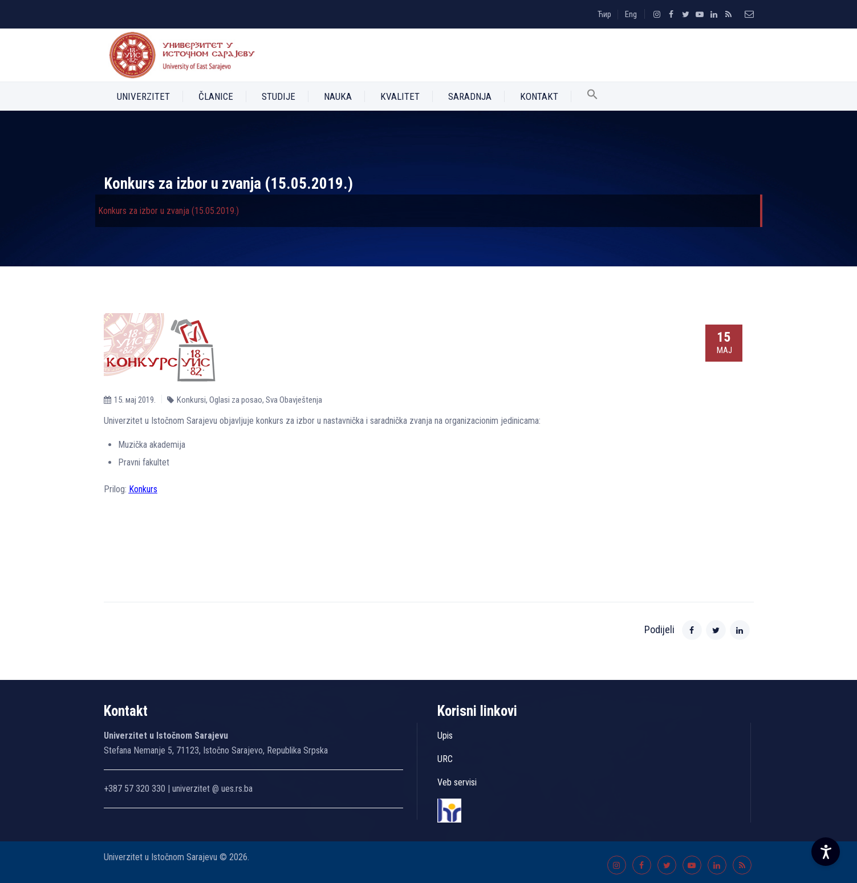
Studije (278, 96)
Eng (631, 14)
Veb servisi (457, 782)
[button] (592, 96)
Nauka (338, 96)
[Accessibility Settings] (825, 851)
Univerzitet (143, 96)
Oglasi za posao (235, 400)
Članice (215, 96)
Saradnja (470, 96)
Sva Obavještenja (294, 400)
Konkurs (143, 489)
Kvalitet (400, 96)
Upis (445, 735)
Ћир (604, 14)
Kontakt (539, 96)
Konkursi (191, 400)
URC (445, 759)
